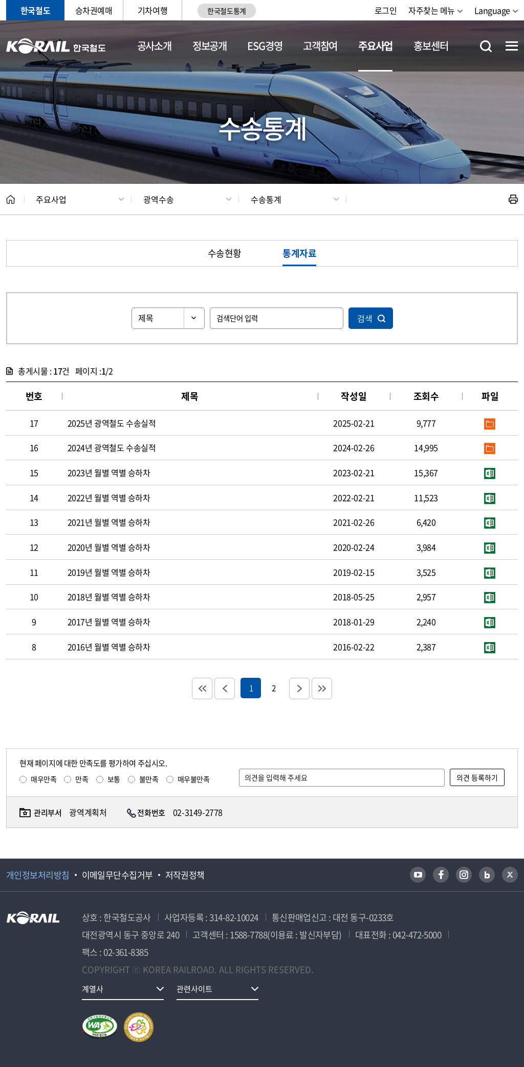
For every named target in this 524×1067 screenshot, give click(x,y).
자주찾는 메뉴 (431, 10)
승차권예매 (94, 10)
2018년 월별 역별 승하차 (109, 596)
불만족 (149, 779)
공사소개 (154, 45)
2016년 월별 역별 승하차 (109, 647)
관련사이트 (194, 988)
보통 (113, 779)
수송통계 (266, 199)
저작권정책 (185, 875)
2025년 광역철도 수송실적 (112, 423)
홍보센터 (430, 45)
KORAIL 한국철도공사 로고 (56, 46)
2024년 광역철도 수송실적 (112, 447)
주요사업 (375, 45)
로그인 (386, 10)
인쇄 (513, 199)
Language (492, 10)
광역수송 (158, 199)
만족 (81, 779)
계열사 (92, 988)
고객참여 (320, 45)
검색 (365, 318)
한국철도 (35, 10)
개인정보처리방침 (38, 875)
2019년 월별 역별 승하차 (109, 572)
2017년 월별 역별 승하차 (109, 621)
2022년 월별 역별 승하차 (109, 497)
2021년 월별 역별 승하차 (109, 522)
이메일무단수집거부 (117, 875)
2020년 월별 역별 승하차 (109, 547)
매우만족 (43, 779)
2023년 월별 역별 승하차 (109, 472)
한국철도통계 (226, 11)
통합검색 (486, 46)
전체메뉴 (512, 46)
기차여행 (152, 10)
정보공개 (209, 45)
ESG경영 (264, 45)
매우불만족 (194, 779)
